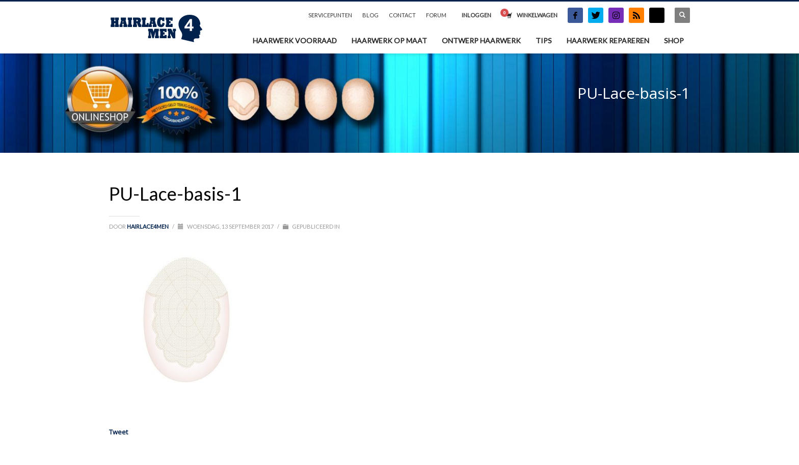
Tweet (118, 431)
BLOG (370, 15)
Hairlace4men (148, 226)
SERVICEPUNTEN (330, 15)
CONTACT (402, 15)
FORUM (436, 15)
